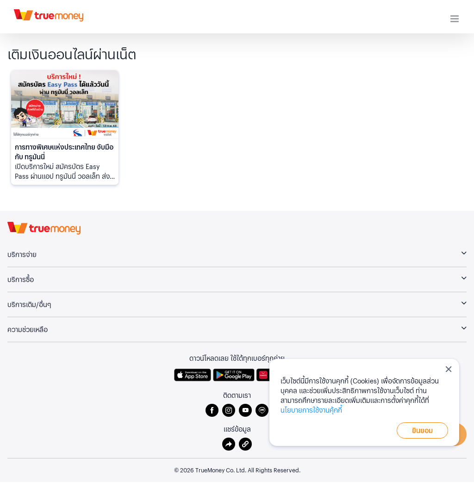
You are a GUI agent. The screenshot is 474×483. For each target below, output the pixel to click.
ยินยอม (422, 430)
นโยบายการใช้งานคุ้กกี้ (311, 409)
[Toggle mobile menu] (455, 19)
